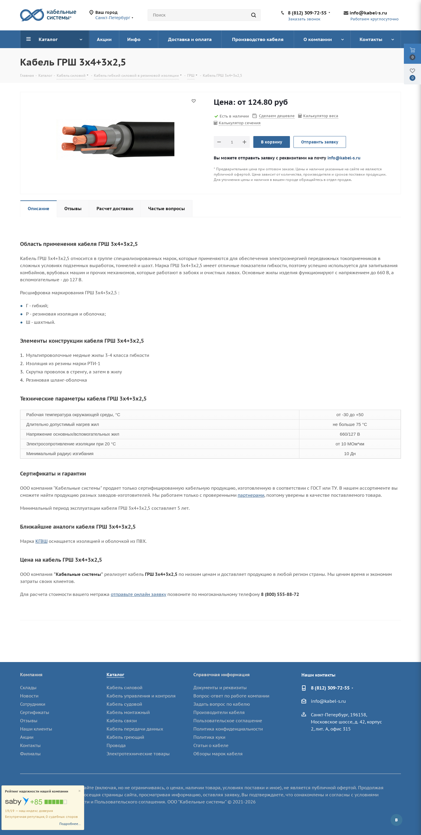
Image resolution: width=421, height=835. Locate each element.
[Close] (79, 791)
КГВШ (41, 541)
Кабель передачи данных (135, 729)
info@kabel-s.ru (368, 13)
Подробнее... (70, 824)
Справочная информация (221, 674)
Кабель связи (122, 720)
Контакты (30, 745)
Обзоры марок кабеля (218, 753)
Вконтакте (396, 820)
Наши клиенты (36, 729)
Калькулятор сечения (240, 122)
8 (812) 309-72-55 (307, 13)
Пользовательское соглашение (227, 720)
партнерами (251, 495)
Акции (26, 737)
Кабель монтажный (128, 712)
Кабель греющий (125, 737)
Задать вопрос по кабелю (221, 704)
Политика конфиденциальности (228, 729)
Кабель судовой (124, 704)
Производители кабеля (219, 712)
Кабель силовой (124, 687)
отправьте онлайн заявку (138, 594)
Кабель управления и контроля (141, 696)
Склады (28, 687)
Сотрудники (32, 704)
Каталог (115, 674)
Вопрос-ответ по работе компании (231, 696)
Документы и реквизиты (220, 687)
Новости (29, 696)
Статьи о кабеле (211, 745)
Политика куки (209, 737)
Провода (116, 745)
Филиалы (30, 753)
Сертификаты (34, 712)
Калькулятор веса (320, 115)
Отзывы (28, 720)
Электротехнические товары (138, 753)
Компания (31, 674)
